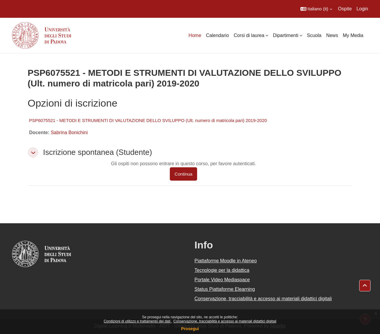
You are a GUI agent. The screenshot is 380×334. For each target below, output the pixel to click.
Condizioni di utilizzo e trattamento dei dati (137, 321)
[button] (316, 9)
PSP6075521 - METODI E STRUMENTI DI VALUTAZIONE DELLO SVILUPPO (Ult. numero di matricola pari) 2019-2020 (148, 120)
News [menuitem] (332, 35)
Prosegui (190, 328)
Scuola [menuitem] (314, 35)
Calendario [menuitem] (217, 35)
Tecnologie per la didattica (221, 270)
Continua (183, 173)
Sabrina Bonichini (69, 132)
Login (362, 8)
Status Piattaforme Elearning (224, 289)
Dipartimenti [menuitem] (285, 35)
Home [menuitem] (195, 35)
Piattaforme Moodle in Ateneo (225, 260)
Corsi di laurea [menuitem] (249, 35)
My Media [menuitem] (353, 35)
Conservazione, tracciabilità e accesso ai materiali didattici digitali (224, 321)
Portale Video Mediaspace (222, 279)
